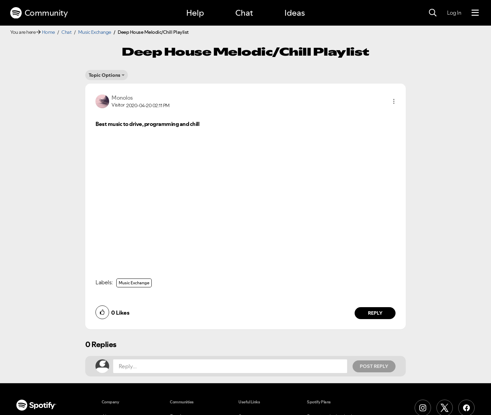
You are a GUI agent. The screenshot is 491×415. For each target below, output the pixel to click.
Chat (244, 12)
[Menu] (475, 13)
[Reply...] (230, 366)
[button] (394, 101)
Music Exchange (94, 32)
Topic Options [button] (104, 75)
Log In (454, 12)
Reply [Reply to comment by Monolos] (375, 313)
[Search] (432, 13)
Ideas (294, 12)
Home (48, 32)
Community (39, 13)
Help (195, 12)
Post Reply (374, 366)
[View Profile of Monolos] (122, 97)
